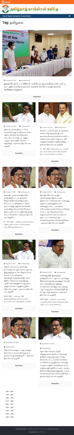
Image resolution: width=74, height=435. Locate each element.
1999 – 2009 (9, 395)
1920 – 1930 (9, 417)
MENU (8, 2)
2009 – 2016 (9, 391)
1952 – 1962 (9, 407)
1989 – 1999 (9, 398)
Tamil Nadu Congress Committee (16, 16)
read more (37, 97)
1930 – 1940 (9, 414)
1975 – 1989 (9, 401)
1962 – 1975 (9, 404)
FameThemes (41, 432)
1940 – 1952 (9, 411)
